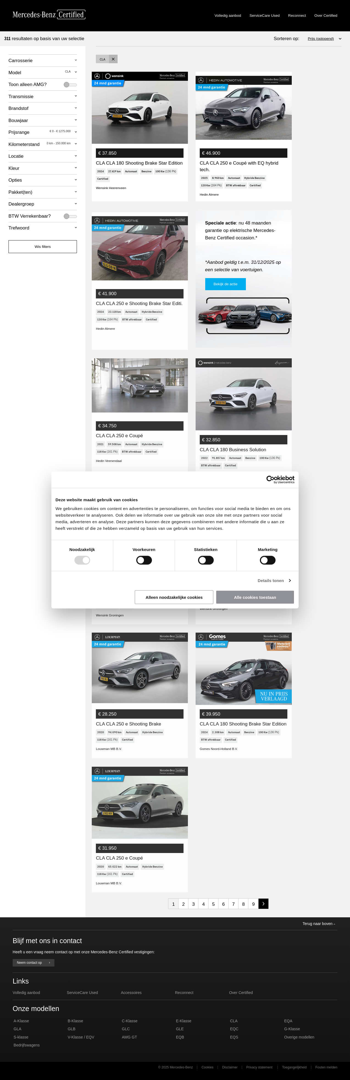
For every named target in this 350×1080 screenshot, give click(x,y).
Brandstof (19, 108)
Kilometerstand (40, 144)
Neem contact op (33, 970)
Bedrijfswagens (27, 1052)
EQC (234, 1036)
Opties (15, 180)
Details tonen (271, 580)
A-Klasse (21, 1028)
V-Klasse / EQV (81, 1044)
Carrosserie (21, 60)
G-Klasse (292, 1036)
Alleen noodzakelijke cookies (174, 597)
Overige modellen (299, 1044)
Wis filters (43, 247)
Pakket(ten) (20, 192)
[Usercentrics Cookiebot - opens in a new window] (270, 480)
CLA (233, 1028)
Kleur (14, 168)
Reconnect (297, 15)
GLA (17, 1036)
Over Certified (325, 15)
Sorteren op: (286, 38)
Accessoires (131, 1000)
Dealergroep (21, 204)
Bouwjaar (18, 120)
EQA (288, 1028)
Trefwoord (19, 228)
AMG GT (129, 1044)
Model (40, 72)
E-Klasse (183, 1028)
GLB (72, 1036)
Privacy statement (259, 1075)
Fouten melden (326, 1075)
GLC (126, 1036)
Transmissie (21, 96)
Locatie (16, 156)
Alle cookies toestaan (255, 597)
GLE (180, 1036)
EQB (180, 1044)
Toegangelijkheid (294, 1075)
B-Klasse (75, 1028)
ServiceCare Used (264, 15)
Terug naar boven (318, 931)
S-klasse (21, 1044)
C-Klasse (130, 1028)
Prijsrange (40, 132)
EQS (234, 1044)
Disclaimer (230, 1075)
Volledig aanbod (228, 15)
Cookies (207, 1075)
